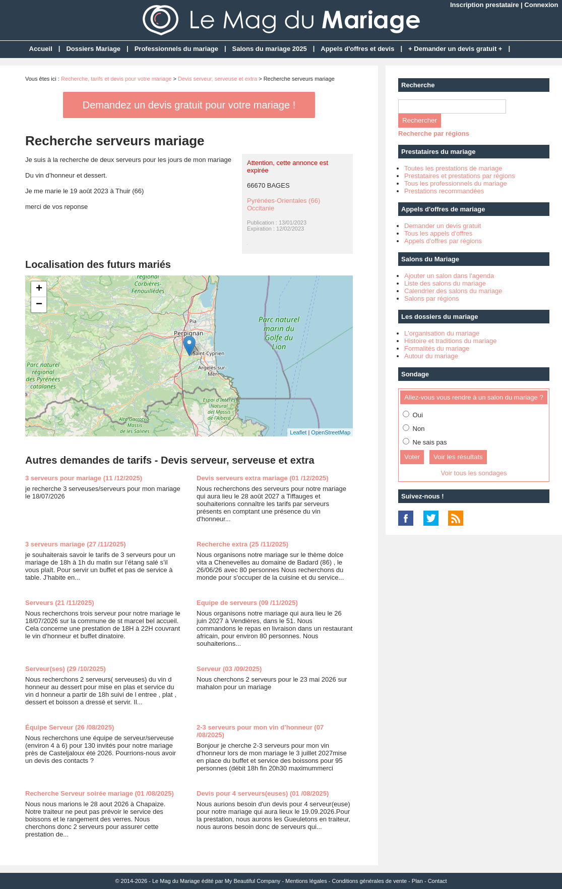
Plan (417, 881)
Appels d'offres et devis (357, 48)
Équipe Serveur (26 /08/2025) (69, 727)
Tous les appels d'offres (438, 233)
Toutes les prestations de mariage (453, 168)
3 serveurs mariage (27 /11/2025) (75, 544)
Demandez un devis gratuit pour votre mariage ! (189, 104)
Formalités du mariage (436, 348)
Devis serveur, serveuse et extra (217, 79)
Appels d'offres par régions (443, 241)
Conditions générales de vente (369, 881)
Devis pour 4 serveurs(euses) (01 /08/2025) (263, 793)
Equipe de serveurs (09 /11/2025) (247, 602)
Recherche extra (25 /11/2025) (242, 544)
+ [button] (39, 289)
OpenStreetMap (330, 432)
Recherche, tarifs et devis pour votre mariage (116, 79)
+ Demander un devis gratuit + (455, 48)
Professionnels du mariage (176, 48)
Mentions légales (306, 881)
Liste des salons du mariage (445, 283)
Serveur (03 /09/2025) (229, 669)
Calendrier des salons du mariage (453, 291)
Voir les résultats (458, 457)
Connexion (541, 5)
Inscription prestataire (484, 5)
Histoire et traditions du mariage (450, 341)
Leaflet (298, 432)
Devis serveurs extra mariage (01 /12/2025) (263, 478)
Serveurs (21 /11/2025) (59, 602)
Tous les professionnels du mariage (455, 183)
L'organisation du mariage (441, 333)
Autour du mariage (431, 356)
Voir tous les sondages (474, 473)
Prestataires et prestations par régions (459, 176)
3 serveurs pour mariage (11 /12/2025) (83, 478)
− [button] (39, 304)
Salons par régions (431, 298)
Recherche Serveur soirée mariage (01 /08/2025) (99, 793)
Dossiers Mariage (93, 48)
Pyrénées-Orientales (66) (283, 200)
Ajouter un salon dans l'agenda (449, 276)
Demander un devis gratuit (442, 226)
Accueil (40, 48)
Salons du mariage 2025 (269, 48)
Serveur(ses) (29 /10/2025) (65, 669)
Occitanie (260, 208)
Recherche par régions (433, 133)
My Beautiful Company (253, 881)
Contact (437, 881)
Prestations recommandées (444, 191)
